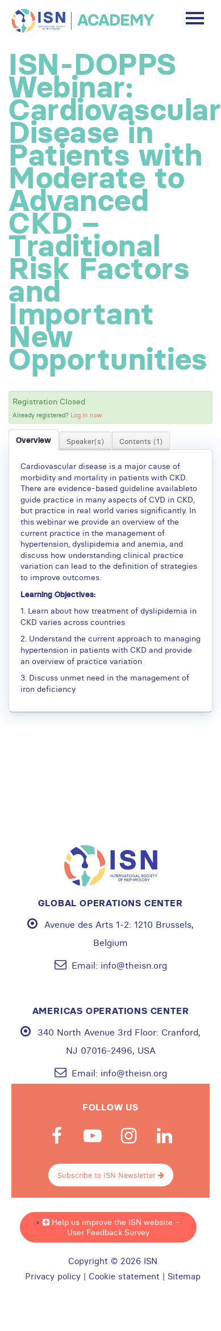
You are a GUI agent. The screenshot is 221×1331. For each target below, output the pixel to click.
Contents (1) (140, 441)
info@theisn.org (134, 965)
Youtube (92, 1135)
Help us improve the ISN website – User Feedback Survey (111, 1227)
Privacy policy (53, 1276)
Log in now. (86, 415)
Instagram (128, 1135)
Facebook (56, 1135)
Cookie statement (124, 1276)
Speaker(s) (85, 441)
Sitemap (184, 1276)
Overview (33, 440)
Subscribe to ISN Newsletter (110, 1175)
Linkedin (164, 1135)
